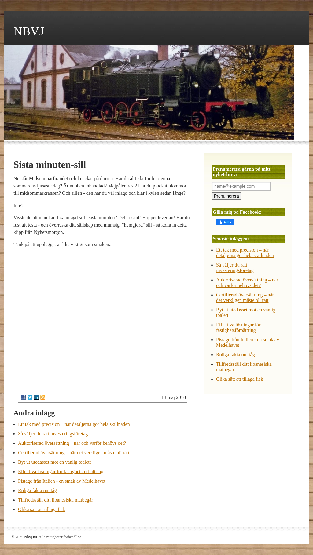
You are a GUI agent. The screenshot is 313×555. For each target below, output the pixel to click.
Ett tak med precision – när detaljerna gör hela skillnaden (74, 424)
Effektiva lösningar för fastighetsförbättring (60, 471)
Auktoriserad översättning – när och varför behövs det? (72, 443)
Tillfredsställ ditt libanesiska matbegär (55, 499)
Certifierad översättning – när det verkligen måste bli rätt (73, 452)
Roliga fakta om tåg (37, 490)
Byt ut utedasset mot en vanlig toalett (54, 462)
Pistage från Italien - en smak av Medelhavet (61, 481)
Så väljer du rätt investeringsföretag (53, 433)
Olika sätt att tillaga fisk (41, 509)
